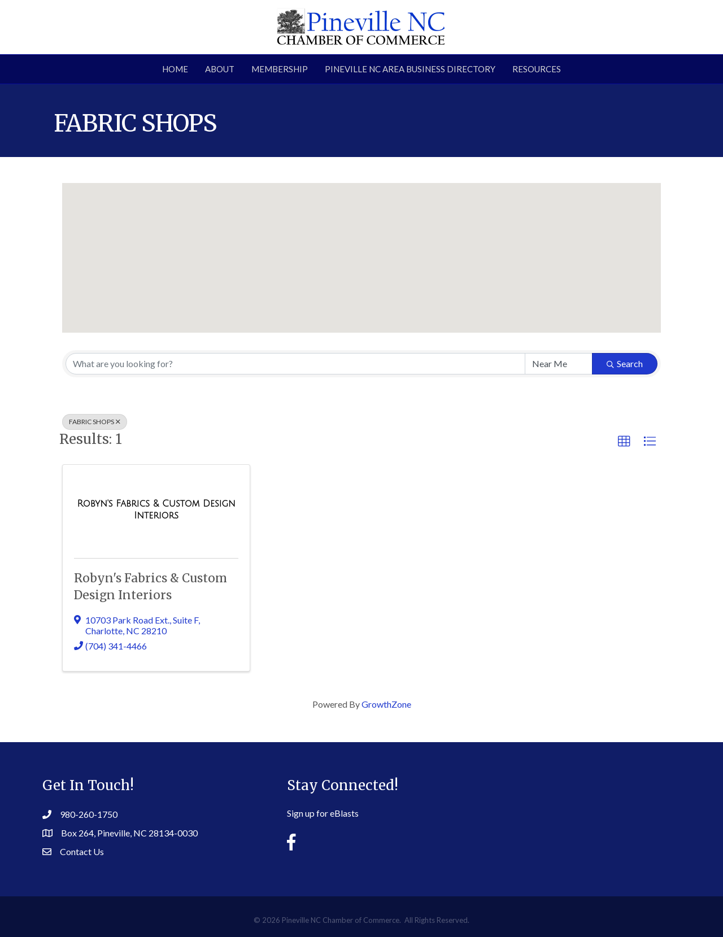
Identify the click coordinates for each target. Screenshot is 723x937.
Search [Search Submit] (625, 363)
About (219, 69)
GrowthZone (386, 704)
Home (175, 69)
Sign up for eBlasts (323, 813)
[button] (361, 247)
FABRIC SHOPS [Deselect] (94, 421)
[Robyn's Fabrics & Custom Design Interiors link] (156, 509)
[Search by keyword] (295, 363)
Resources (536, 69)
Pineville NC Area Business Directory (410, 69)
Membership (279, 69)
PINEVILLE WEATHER (582, 807)
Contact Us (82, 851)
